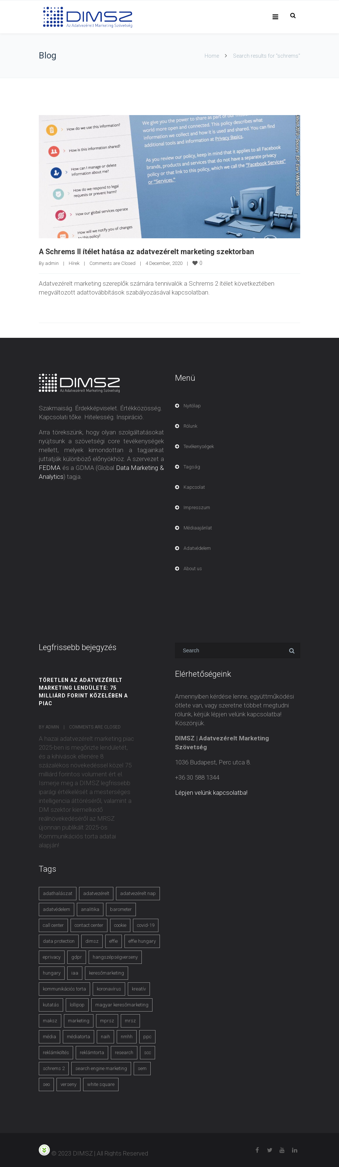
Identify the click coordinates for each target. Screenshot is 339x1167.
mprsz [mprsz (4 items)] (107, 1020)
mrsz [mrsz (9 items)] (130, 1020)
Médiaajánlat (198, 527)
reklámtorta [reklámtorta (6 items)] (92, 1052)
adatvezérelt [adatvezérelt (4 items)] (96, 893)
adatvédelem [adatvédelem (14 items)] (56, 909)
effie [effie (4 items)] (113, 941)
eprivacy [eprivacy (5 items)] (52, 956)
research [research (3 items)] (124, 1052)
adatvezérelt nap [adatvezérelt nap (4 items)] (138, 893)
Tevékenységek (199, 446)
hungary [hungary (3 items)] (52, 972)
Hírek (74, 263)
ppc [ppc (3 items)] (147, 1036)
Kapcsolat (194, 487)
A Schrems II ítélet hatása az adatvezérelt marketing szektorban (147, 251)
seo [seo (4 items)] (46, 1084)
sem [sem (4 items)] (142, 1068)
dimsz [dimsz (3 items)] (92, 941)
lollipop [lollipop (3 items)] (77, 1004)
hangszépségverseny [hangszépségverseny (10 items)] (115, 956)
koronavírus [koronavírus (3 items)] (109, 988)
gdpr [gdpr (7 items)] (76, 956)
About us (193, 568)
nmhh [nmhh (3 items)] (127, 1036)
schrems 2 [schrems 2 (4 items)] (54, 1068)
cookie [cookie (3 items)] (120, 925)
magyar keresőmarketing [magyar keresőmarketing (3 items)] (121, 1004)
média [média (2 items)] (49, 1036)
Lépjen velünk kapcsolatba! (211, 792)
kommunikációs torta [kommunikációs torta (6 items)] (64, 988)
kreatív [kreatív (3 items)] (139, 988)
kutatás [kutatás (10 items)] (51, 1004)
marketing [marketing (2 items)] (78, 1020)
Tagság (192, 466)
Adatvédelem (197, 548)
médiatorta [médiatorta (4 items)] (78, 1036)
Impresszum (197, 507)
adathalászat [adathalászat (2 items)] (57, 893)
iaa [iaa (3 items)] (74, 972)
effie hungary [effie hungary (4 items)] (142, 941)
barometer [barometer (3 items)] (121, 909)
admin (52, 263)
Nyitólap (192, 405)
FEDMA (50, 467)
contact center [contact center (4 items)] (89, 925)
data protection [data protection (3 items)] (59, 941)
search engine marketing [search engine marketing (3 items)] (101, 1068)
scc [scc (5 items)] (147, 1052)
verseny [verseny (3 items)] (68, 1084)
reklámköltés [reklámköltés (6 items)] (56, 1052)
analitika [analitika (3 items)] (90, 909)
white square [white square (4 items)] (100, 1084)
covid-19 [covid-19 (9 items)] (145, 925)
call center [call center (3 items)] (53, 925)
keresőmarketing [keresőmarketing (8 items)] (106, 972)
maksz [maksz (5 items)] (50, 1020)
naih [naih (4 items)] (105, 1036)
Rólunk (190, 425)
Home (212, 56)
